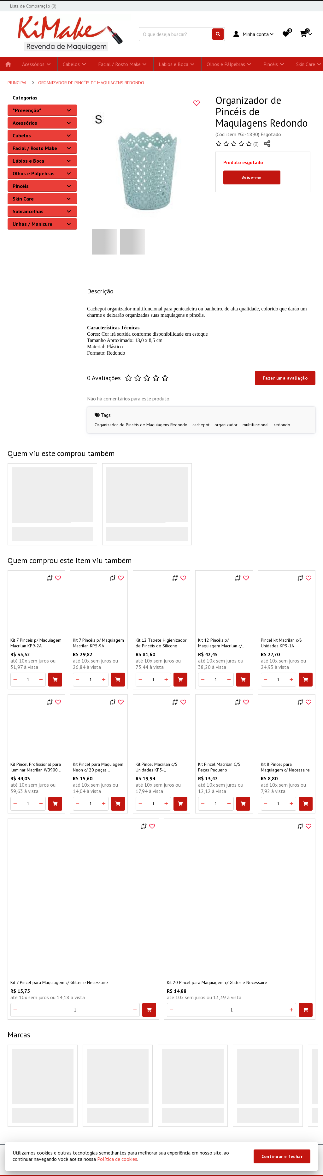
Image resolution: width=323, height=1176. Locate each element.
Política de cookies (117, 1159)
